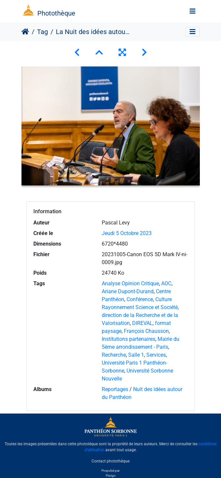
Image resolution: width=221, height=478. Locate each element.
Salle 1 (136, 355)
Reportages (115, 389)
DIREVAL (142, 323)
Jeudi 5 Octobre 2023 (127, 233)
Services (156, 355)
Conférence (140, 299)
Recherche (114, 355)
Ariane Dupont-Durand (128, 291)
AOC (166, 283)
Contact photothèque (110, 461)
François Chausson (146, 331)
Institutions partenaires (128, 339)
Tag (42, 32)
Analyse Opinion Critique (130, 283)
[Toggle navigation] (192, 11)
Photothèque (56, 13)
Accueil (25, 32)
